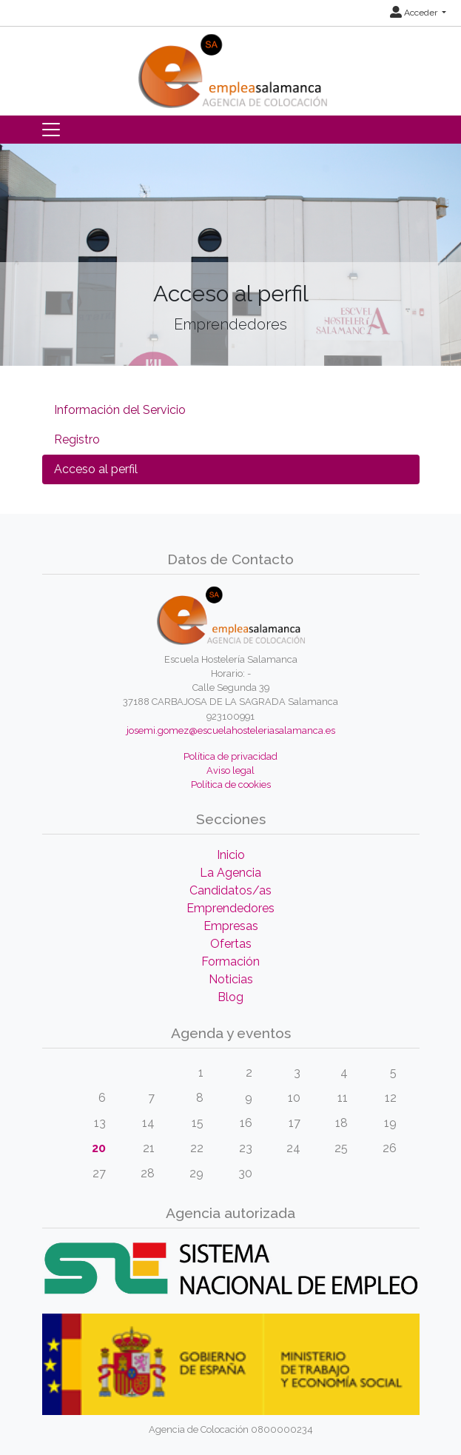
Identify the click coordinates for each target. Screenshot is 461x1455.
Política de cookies (231, 784)
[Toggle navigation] (51, 130)
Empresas (230, 926)
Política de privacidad (230, 756)
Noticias (231, 979)
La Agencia (230, 873)
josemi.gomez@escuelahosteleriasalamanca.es (231, 730)
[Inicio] (231, 66)
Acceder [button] (415, 12)
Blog (230, 997)
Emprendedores (230, 908)
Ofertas (231, 944)
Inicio (231, 855)
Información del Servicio (120, 410)
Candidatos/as (230, 890)
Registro (77, 439)
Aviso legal (230, 770)
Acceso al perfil (96, 469)
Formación (230, 961)
